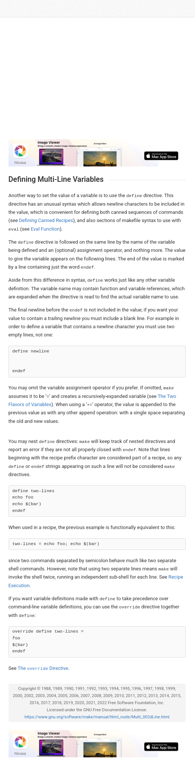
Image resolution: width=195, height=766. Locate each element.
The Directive (43, 668)
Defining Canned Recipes (46, 220)
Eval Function (45, 229)
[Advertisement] (97, 81)
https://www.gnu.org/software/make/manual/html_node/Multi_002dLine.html (97, 717)
